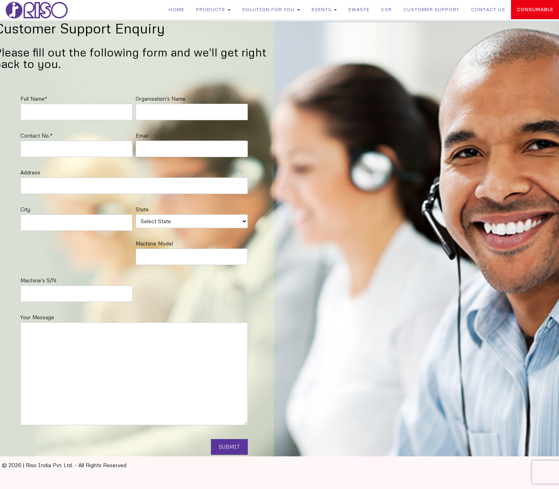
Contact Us (488, 9)
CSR (386, 9)
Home (176, 9)
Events (324, 9)
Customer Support (431, 9)
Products (213, 9)
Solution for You (271, 9)
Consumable (535, 9)
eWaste (359, 9)
